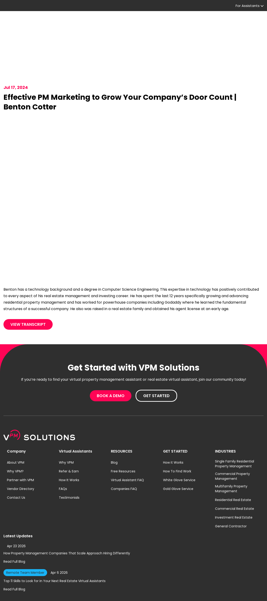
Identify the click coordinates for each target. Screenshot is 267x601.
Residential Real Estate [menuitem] (233, 475)
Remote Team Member (25, 547)
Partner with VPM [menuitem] (20, 455)
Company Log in (181, 7)
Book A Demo (205, 24)
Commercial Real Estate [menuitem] (234, 483)
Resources (121, 24)
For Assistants (141, 7)
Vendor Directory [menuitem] (20, 464)
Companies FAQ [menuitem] (124, 464)
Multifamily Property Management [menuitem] (231, 463)
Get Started (246, 24)
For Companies (66, 24)
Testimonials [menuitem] (69, 472)
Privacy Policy (115, 593)
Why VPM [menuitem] (66, 437)
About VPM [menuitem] (15, 437)
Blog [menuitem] (114, 437)
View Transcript (28, 299)
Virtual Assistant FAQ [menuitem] (127, 455)
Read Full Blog (14, 536)
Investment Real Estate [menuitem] (233, 492)
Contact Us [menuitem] (16, 472)
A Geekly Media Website (247, 593)
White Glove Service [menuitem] (179, 455)
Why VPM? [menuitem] (15, 446)
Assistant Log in (224, 7)
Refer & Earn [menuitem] (69, 446)
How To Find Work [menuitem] (177, 446)
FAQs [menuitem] (63, 464)
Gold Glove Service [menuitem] (178, 464)
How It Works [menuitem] (69, 455)
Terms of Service (137, 593)
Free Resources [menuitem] (123, 446)
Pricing (95, 24)
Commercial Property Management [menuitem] (232, 451)
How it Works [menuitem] (173, 437)
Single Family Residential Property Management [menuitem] (234, 439)
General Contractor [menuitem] (231, 501)
